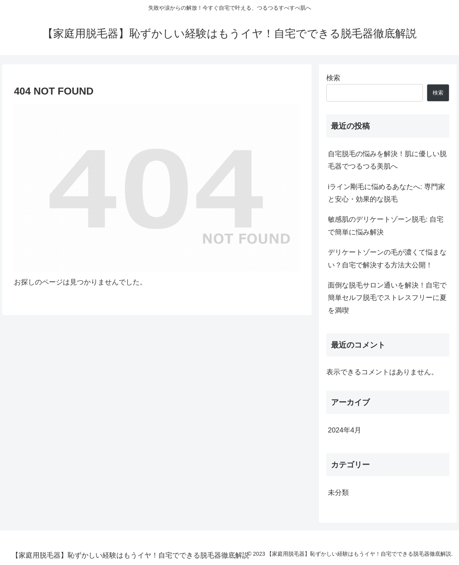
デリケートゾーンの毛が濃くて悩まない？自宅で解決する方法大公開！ (387, 258)
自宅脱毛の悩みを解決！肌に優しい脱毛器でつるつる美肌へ (387, 160)
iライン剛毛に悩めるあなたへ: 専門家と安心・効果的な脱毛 (386, 193)
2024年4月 (344, 430)
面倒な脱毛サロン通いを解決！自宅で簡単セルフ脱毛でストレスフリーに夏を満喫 (387, 297)
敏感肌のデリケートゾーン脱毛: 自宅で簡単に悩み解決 (385, 225)
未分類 (338, 492)
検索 (333, 78)
